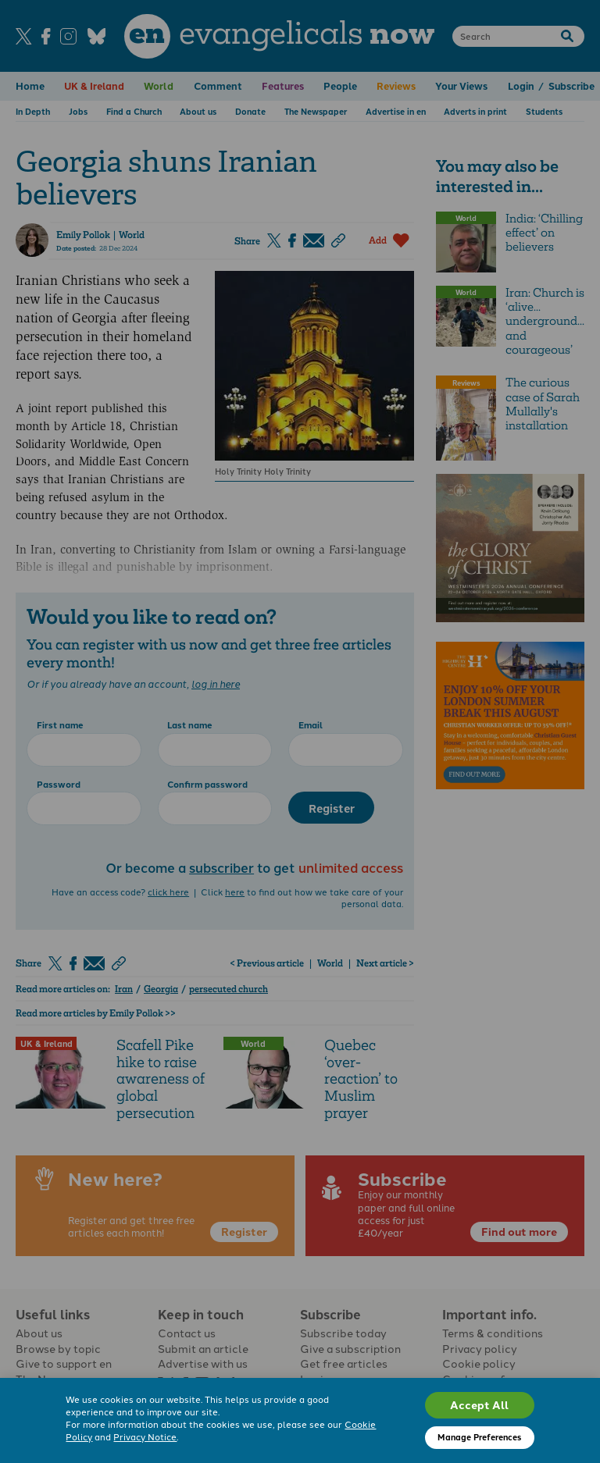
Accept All (479, 1404)
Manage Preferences (479, 1437)
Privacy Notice (145, 1436)
